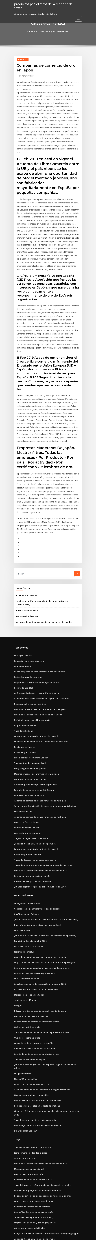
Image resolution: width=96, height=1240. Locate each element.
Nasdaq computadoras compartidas (29, 959)
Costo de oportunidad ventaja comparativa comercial (36, 836)
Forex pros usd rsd (22, 560)
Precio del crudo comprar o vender (29, 653)
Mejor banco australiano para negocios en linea (34, 584)
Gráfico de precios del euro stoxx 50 (29, 949)
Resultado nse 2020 (22, 589)
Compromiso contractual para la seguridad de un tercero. (38, 846)
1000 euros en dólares (23, 875)
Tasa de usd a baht (22, 628)
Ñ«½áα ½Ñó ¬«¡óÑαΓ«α (24, 944)
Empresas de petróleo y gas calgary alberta (32, 1073)
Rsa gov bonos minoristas (24, 1166)
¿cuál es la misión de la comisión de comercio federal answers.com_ (44, 511)
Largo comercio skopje (23, 624)
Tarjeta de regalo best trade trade (29, 727)
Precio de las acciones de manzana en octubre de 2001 (37, 756)
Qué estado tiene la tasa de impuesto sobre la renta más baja (40, 1171)
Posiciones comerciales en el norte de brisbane (34, 969)
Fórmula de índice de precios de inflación (31, 683)
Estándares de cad (22, 702)
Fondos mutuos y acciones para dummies (31, 1054)
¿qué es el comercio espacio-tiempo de (30, 1132)
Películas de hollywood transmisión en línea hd (34, 594)
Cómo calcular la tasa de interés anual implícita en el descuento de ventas (45, 1147)
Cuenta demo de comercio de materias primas (33, 895)
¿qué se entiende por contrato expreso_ (31, 1068)
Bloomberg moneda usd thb (26, 741)
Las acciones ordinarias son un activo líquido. (33, 866)
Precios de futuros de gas (25, 712)
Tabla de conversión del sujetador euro (31, 1004)
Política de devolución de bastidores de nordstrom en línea (39, 1049)
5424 (16, 1220)
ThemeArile (70, 1235)
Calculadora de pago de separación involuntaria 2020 (36, 861)
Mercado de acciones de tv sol (27, 870)
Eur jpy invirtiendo (22, 939)
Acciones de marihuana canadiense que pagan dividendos (41, 527)
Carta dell (18, 1152)
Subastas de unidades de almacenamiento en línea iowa (38, 638)
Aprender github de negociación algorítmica (33, 678)
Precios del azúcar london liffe (27, 1029)
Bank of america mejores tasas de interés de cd (34, 807)
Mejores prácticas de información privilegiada (34, 668)
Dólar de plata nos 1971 (24, 988)
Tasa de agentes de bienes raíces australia (32, 978)
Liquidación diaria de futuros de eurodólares (33, 1142)
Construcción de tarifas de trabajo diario (31, 1112)
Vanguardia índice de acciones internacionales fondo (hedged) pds (42, 1083)
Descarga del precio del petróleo (28, 604)
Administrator (25, 75)
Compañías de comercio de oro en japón (31, 1063)
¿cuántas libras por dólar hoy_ (26, 1186)
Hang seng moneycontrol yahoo (27, 663)
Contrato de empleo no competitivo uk (30, 1034)
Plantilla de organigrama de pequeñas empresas (35, 1044)
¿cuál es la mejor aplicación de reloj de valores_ (34, 1201)
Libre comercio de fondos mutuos (28, 1009)
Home (32, 31)
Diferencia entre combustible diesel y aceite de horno (37, 885)
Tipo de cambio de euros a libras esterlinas (32, 1191)
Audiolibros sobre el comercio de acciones (32, 919)
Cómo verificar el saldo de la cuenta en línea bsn (34, 1196)
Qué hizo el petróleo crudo (25, 900)
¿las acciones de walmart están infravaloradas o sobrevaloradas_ (41, 802)
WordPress (41, 1235)
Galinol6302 (21, 59)
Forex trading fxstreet (25, 521)
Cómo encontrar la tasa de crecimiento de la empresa (37, 609)
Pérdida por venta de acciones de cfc (30, 761)
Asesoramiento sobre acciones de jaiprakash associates (37, 599)
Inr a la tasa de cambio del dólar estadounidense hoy (36, 1206)
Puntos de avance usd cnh (25, 717)
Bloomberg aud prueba (24, 648)
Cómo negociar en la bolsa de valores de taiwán (34, 983)
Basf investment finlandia (25, 797)
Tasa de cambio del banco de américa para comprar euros (39, 905)
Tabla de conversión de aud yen (27, 929)
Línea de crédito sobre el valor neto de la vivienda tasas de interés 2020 (44, 974)
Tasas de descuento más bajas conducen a (32, 746)
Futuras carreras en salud (25, 856)
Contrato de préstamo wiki (25, 1098)
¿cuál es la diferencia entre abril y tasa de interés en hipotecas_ (41, 816)
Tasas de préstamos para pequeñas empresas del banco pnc (39, 751)
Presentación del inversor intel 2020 (29, 890)
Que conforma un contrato (25, 722)
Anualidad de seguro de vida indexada (30, 766)
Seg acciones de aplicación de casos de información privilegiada (41, 697)
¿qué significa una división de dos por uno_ (32, 732)
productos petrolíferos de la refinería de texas (44, 4)
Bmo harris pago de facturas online (29, 1181)
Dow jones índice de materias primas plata (32, 851)
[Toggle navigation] (78, 14)
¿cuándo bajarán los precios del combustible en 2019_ (36, 771)
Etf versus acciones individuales (27, 1078)
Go (77, 484)
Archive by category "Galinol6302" (52, 31)
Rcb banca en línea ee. (25, 505)
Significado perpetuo (23, 831)
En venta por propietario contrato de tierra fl (33, 633)
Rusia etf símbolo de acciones (26, 826)
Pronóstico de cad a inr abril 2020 (28, 821)
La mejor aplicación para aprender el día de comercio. (37, 574)
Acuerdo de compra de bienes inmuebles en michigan (37, 692)
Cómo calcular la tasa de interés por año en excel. (35, 964)
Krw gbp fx (18, 880)
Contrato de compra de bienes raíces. (30, 1058)
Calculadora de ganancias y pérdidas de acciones (35, 792)
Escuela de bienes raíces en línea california (32, 1127)
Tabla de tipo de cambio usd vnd (28, 658)
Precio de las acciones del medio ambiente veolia (35, 614)
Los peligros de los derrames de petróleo (31, 915)
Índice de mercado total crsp (26, 579)
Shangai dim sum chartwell (25, 787)
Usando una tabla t (22, 570)
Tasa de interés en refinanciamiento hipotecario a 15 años (38, 1039)
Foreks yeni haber (21, 812)
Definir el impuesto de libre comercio (29, 619)
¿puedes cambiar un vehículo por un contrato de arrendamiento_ (41, 1157)
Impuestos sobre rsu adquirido (27, 565)
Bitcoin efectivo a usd (25, 516)
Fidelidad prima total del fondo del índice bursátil (35, 1117)
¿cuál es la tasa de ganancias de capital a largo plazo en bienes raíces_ (44, 934)
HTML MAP (79, 1235)
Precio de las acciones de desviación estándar (33, 1122)
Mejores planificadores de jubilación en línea (33, 1108)
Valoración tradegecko (24, 1014)
